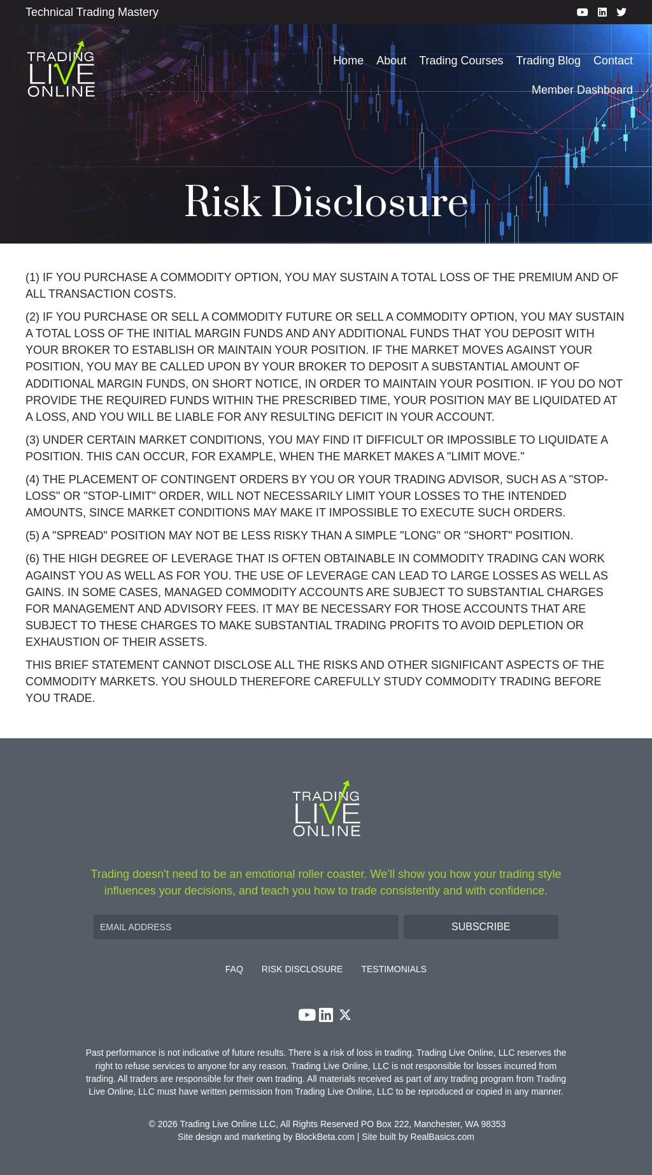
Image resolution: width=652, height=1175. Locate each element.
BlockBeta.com (325, 1137)
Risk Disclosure (302, 969)
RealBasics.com (442, 1137)
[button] (481, 927)
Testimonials (394, 969)
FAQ (234, 969)
